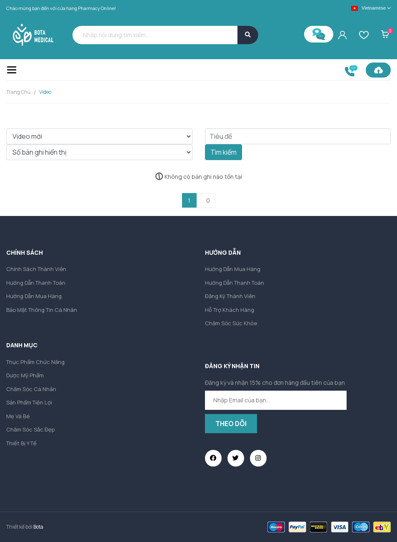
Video (45, 91)
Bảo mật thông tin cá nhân (41, 310)
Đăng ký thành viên (230, 296)
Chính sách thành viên (36, 269)
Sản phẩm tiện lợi (29, 402)
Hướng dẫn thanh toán (35, 282)
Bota (38, 526)
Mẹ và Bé (18, 416)
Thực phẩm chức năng (35, 362)
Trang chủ (18, 91)
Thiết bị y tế (21, 443)
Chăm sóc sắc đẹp (30, 429)
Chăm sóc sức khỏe (231, 323)
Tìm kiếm (223, 152)
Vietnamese (368, 8)
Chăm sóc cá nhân (31, 389)
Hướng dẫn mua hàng (34, 296)
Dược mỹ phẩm (25, 375)
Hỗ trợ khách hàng (229, 310)
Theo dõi (231, 423)
